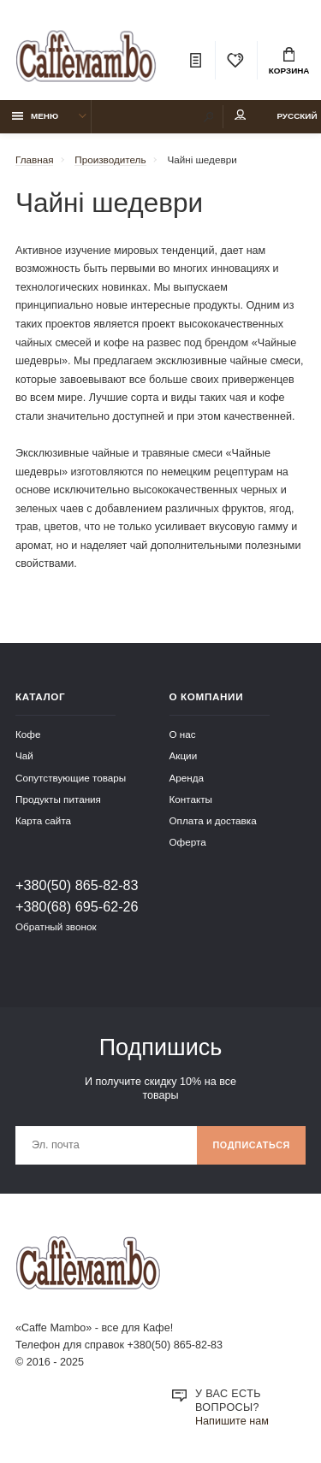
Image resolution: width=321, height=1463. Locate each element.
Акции (183, 755)
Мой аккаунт (241, 115)
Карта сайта (43, 820)
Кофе (27, 734)
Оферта (187, 841)
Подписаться (251, 1145)
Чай (24, 755)
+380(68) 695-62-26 (77, 906)
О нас (182, 734)
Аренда (187, 777)
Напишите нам (232, 1421)
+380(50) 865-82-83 (77, 885)
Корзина (289, 61)
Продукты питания (58, 799)
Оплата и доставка (213, 820)
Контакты (190, 799)
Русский (296, 116)
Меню (35, 116)
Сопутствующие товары (70, 777)
